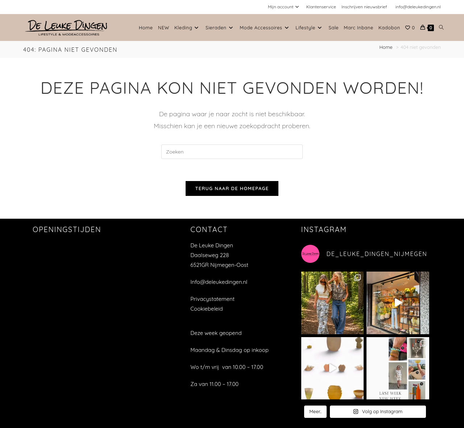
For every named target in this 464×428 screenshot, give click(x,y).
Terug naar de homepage (232, 188)
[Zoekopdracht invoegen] (232, 151)
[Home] (387, 47)
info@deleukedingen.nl (418, 6)
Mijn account (284, 6)
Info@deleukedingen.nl (218, 281)
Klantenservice (321, 6)
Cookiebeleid (206, 308)
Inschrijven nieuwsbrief (364, 6)
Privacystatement (212, 298)
